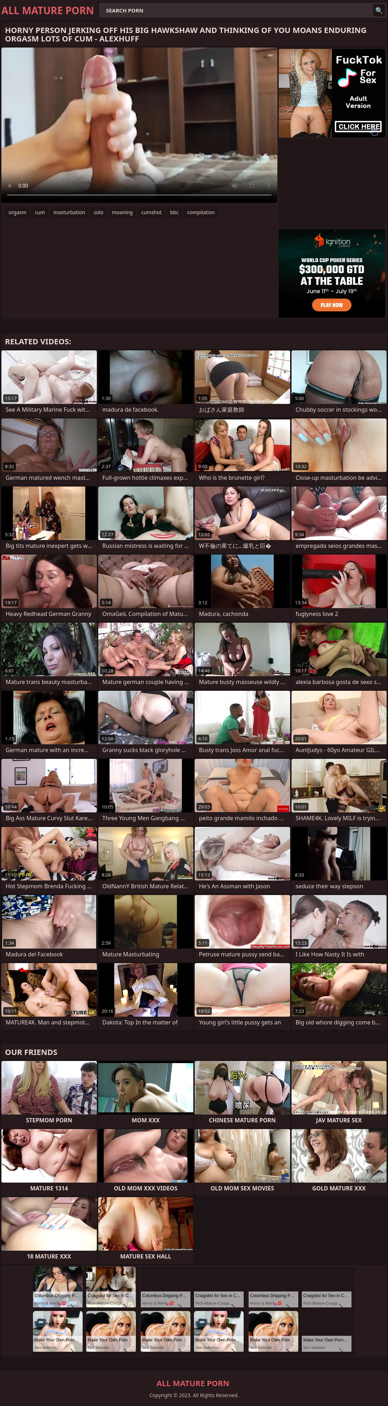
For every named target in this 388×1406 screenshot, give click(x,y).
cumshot (151, 212)
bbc (174, 212)
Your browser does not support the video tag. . (139, 125)
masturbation (69, 212)
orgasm (17, 212)
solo (98, 212)
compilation (201, 212)
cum (40, 212)
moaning (122, 212)
